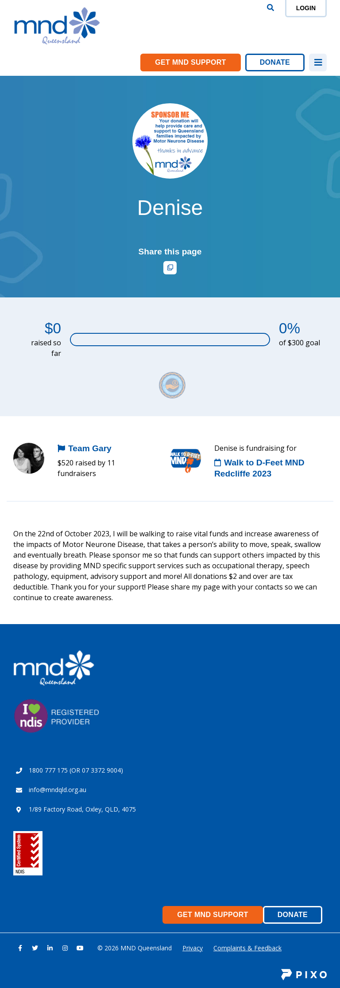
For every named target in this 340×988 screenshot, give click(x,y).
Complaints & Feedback (247, 948)
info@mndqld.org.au (57, 789)
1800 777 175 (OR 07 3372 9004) (76, 770)
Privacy (192, 948)
